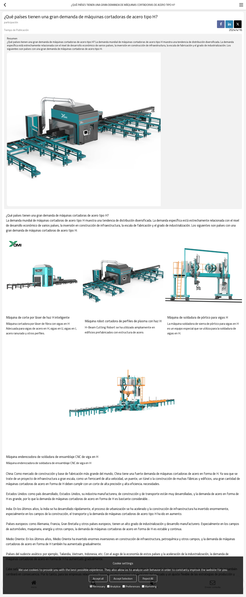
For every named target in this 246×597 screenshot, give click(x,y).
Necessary (97, 586)
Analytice (114, 586)
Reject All (148, 578)
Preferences (131, 586)
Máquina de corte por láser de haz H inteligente (38, 317)
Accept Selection (123, 578)
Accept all (98, 578)
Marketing (149, 586)
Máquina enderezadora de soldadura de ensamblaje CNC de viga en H (52, 457)
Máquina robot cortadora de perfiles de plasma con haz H (123, 321)
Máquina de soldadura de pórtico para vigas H (197, 317)
